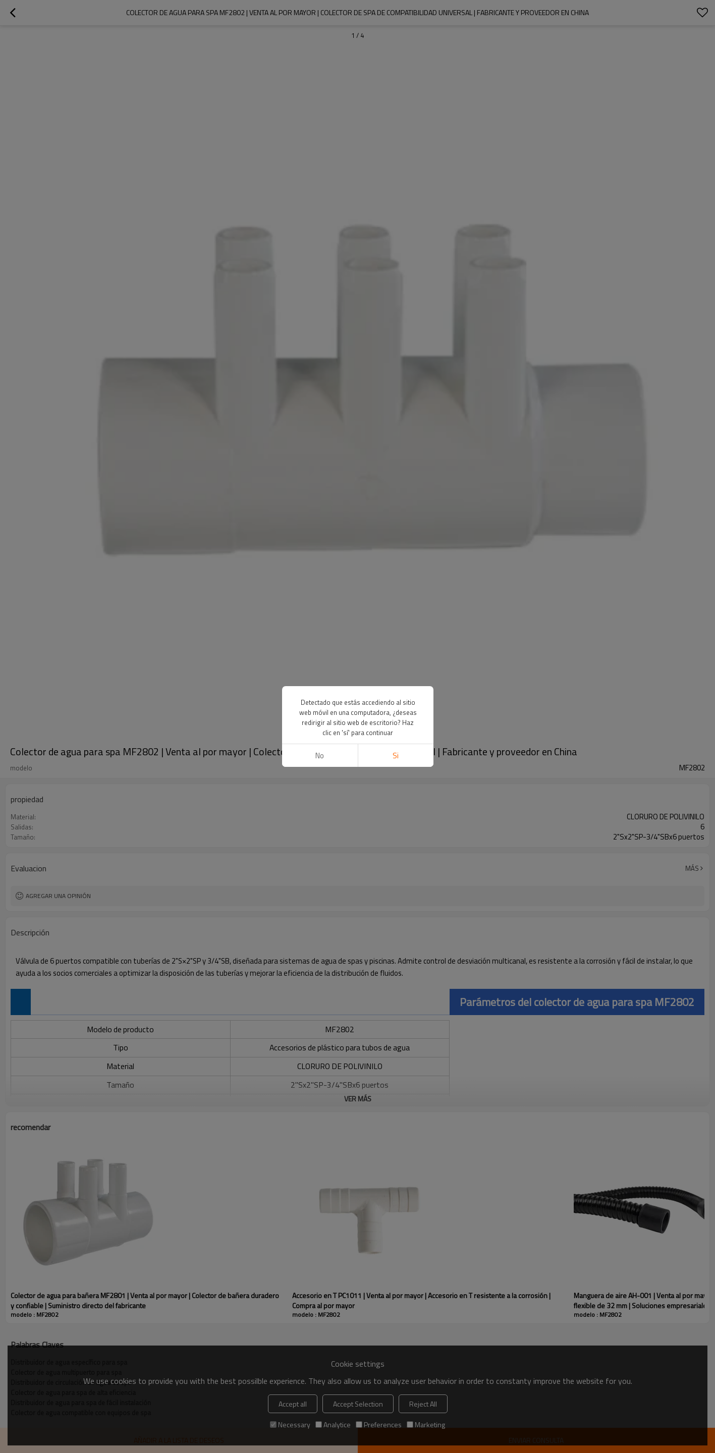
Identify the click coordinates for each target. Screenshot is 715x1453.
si (396, 755)
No (319, 755)
